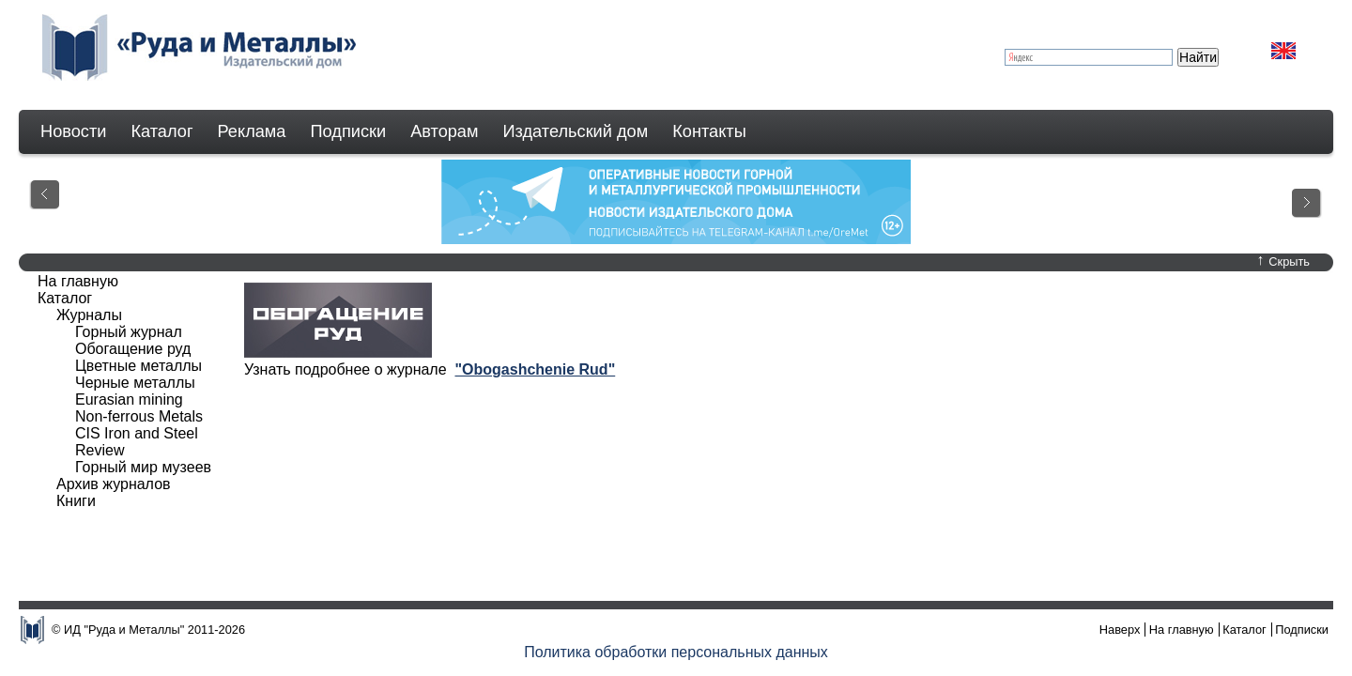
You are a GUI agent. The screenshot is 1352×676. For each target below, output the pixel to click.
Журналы (89, 315)
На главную (78, 281)
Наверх (1120, 629)
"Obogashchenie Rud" (534, 369)
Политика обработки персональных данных (676, 652)
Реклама (252, 131)
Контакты (709, 131)
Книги (76, 501)
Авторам (444, 131)
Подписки (349, 131)
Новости (73, 131)
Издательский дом (576, 131)
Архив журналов (113, 484)
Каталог (161, 131)
